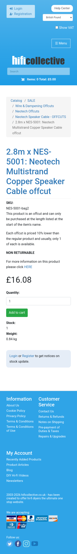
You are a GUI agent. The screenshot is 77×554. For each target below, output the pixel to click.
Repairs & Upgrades (52, 436)
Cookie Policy (15, 411)
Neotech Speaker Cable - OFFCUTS (40, 117)
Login (13, 356)
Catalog (16, 101)
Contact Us (46, 411)
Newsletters (14, 481)
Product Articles (17, 465)
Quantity (12, 293)
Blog (9, 470)
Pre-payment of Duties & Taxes (49, 429)
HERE (28, 267)
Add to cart (17, 313)
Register (28, 356)
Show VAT (64, 28)
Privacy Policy (16, 416)
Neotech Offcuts (27, 111)
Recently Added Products (23, 459)
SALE (31, 101)
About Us (12, 405)
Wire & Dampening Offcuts (34, 106)
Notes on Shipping (51, 422)
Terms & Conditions (19, 421)
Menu (61, 43)
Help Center (62, 8)
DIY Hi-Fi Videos (17, 475)
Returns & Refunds (51, 417)
